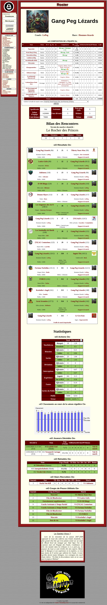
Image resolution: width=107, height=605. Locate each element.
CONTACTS (5, 80)
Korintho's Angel (42, 290)
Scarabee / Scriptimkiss (86, 223)
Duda (47, 272)
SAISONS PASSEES (7, 42)
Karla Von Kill (45, 483)
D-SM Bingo (42, 184)
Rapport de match (83, 157)
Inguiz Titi (77, 253)
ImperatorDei (83, 320)
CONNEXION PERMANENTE (9, 29)
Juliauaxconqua (31, 73)
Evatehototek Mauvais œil (31, 77)
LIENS (3, 90)
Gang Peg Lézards (43, 150)
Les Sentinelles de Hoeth (44, 230)
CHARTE (4, 39)
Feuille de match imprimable (62, 322)
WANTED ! (5, 60)
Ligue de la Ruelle (7, 67)
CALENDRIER (5, 50)
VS (84, 483)
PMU (3, 63)
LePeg (45, 35)
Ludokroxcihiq (31, 58)
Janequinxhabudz (41, 469)
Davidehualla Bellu (31, 60)
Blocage (61, 48)
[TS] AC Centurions (42, 242)
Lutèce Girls (43, 161)
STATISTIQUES (6, 56)
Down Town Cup (6, 68)
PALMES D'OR (6, 55)
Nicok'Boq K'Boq (31, 52)
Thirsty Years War (78, 150)
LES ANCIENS (5, 85)
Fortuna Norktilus (42, 268)
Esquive (60, 66)
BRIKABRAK (5, 76)
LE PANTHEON (6, 46)
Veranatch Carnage (52, 452)
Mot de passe (9, 21)
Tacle (67, 52)
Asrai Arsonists (42, 301)
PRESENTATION (6, 38)
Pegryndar (31, 49)
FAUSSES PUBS (6, 91)
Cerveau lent (65, 86)
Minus (65, 66)
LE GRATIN (5, 54)
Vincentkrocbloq (31, 55)
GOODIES (4, 83)
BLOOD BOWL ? (6, 43)
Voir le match (94, 448)
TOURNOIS (5, 82)
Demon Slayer (42, 195)
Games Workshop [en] (61, 602)
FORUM (4, 84)
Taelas (47, 283)
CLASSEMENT (6, 49)
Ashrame (45, 177)
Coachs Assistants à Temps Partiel (54, 504)
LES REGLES (5, 44)
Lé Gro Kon (80, 316)
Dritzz (47, 165)
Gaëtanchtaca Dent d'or (31, 83)
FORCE (42, 279)
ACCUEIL (4, 37)
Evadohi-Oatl (52, 447)
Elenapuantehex (31, 67)
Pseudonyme (9, 16)
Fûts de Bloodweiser (54, 498)
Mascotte (54, 495)
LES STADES (5, 61)
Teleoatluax (40, 465)
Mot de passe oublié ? (9, 30)
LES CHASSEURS (7, 58)
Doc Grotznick (84, 154)
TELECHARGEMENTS (8, 73)
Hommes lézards (86, 35)
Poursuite (66, 67)
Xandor (45, 294)
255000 (89, 117)
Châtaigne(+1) (63, 82)
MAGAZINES (5, 77)
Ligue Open (5, 64)
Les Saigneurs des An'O (45, 205)
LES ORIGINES (6, 41)
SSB (47, 235)
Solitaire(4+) (64, 80)
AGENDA (4, 53)
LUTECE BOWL (9, 70)
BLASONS (5, 93)
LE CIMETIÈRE (6, 59)
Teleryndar (31, 63)
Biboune (47, 188)
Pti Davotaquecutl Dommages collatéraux (31, 90)
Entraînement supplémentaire (54, 501)
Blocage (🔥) (65, 69)
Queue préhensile (67, 84)
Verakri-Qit (41, 472)
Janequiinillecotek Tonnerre (31, 95)
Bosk (85, 258)
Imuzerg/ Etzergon (46, 210)
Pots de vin (54, 520)
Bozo (45, 199)
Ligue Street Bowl (6, 65)
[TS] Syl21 (77, 218)
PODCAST (5, 75)
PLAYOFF (4, 51)
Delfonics (48, 305)
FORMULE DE (5, 87)
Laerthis (47, 247)
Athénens (42, 173)
